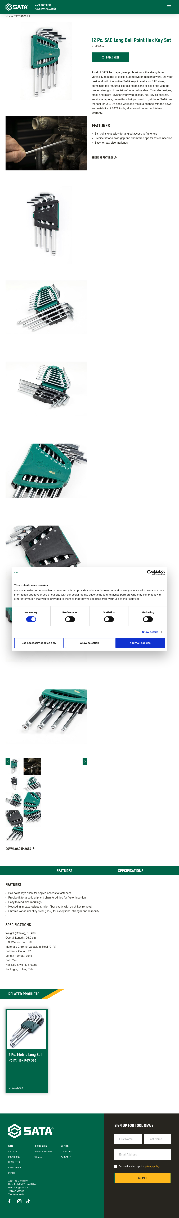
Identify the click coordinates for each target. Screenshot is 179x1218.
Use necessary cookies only (38, 642)
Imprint (12, 1172)
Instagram (19, 1201)
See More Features (102, 157)
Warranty (66, 1156)
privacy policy (152, 1166)
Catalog (38, 1156)
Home (9, 16)
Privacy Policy (15, 1167)
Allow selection (89, 642)
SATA (10, 1146)
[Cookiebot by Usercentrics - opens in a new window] (150, 572)
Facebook (10, 1201)
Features (64, 870)
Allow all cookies (140, 642)
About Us (12, 1151)
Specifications (130, 870)
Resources (40, 1146)
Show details (150, 631)
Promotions (14, 1156)
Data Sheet (112, 57)
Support (65, 1146)
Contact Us (66, 1151)
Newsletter (14, 1162)
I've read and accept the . (139, 1166)
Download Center (43, 1151)
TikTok (28, 1201)
